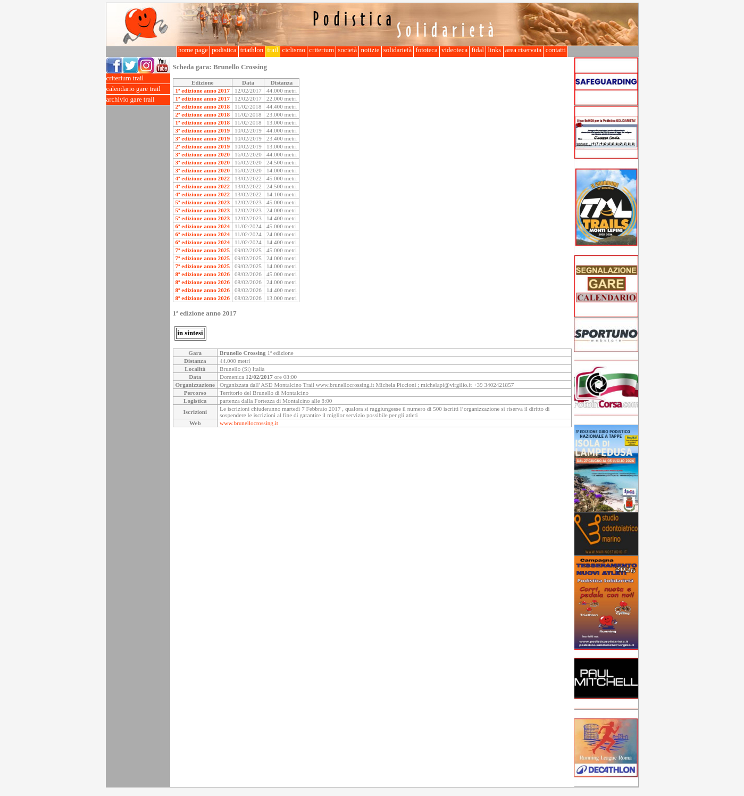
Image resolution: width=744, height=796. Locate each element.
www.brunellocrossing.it (249, 423)
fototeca (426, 50)
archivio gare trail (138, 100)
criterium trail (138, 78)
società (347, 50)
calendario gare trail (138, 89)
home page (193, 50)
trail (272, 50)
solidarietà (398, 50)
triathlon (252, 50)
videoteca (454, 50)
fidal (478, 50)
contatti (555, 50)
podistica (224, 50)
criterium (321, 50)
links (494, 50)
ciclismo (293, 50)
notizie (370, 50)
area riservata (524, 50)
